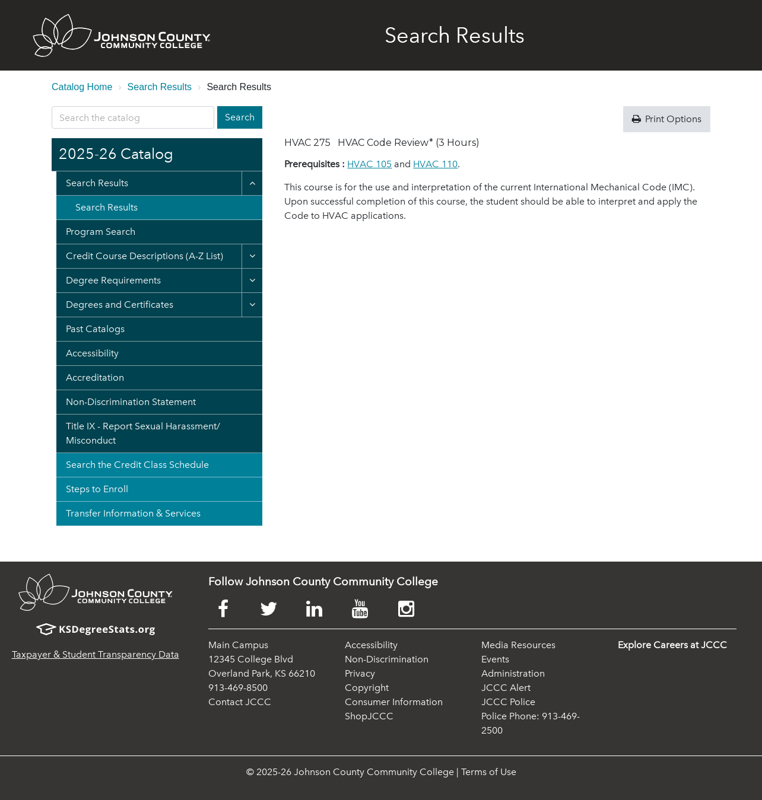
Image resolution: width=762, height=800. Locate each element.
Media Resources (518, 645)
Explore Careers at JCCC (672, 645)
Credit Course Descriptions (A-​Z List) (144, 256)
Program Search (100, 231)
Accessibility (92, 353)
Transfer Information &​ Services (133, 513)
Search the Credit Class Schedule (137, 464)
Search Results (160, 87)
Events (495, 659)
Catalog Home (82, 87)
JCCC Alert (506, 687)
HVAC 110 (435, 164)
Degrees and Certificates (119, 304)
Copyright (367, 687)
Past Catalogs (95, 328)
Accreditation (95, 377)
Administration (513, 673)
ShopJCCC (369, 716)
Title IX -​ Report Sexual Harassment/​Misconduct (143, 433)
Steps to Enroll (97, 489)
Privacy (360, 673)
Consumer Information (394, 701)
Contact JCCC (239, 701)
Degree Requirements (113, 280)
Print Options (666, 119)
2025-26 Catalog (116, 153)
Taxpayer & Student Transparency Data (95, 654)
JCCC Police (508, 701)
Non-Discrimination (386, 659)
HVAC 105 (369, 164)
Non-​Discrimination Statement (131, 401)
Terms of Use (488, 771)
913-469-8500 (238, 687)
